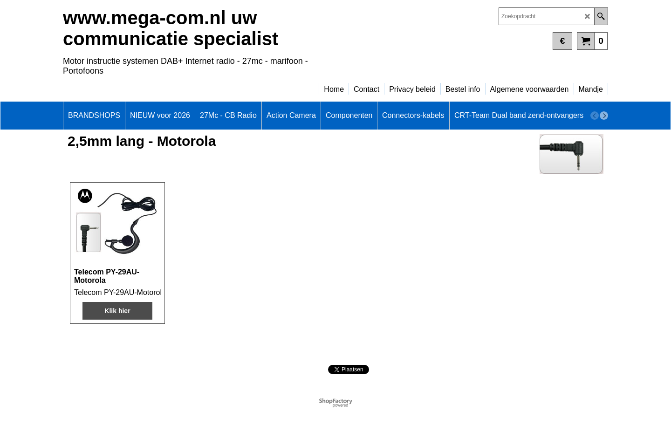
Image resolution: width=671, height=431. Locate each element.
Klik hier (117, 311)
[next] (604, 115)
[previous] (594, 115)
